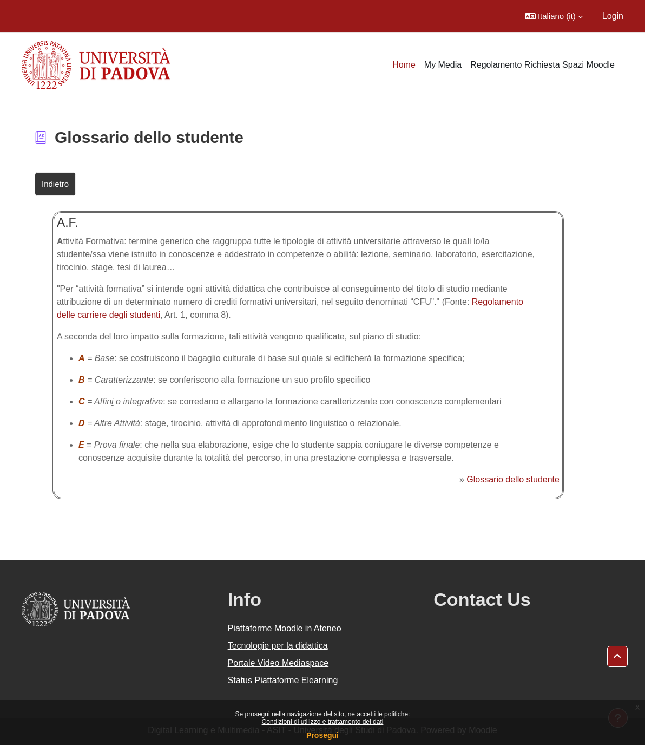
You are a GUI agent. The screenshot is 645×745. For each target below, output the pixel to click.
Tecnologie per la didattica (278, 645)
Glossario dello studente (513, 479)
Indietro (55, 183)
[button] (553, 16)
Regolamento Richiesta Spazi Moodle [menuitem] (542, 64)
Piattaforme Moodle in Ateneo (284, 628)
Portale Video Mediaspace (278, 663)
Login (612, 16)
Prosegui (322, 735)
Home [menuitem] (404, 64)
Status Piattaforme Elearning (283, 680)
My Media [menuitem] (443, 64)
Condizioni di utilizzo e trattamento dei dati (323, 722)
